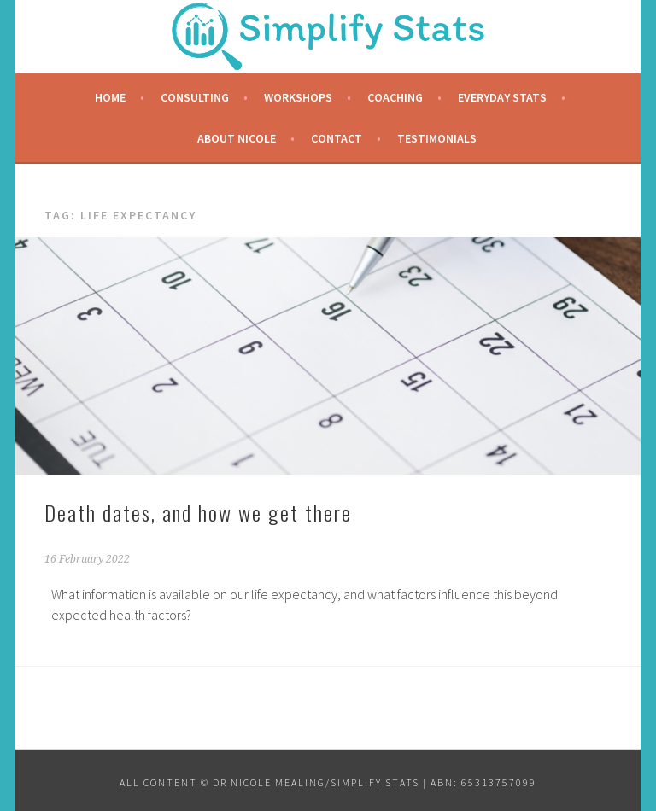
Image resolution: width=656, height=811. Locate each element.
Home (110, 97)
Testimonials (437, 138)
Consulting (195, 97)
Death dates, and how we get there (198, 512)
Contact (336, 138)
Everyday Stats (502, 97)
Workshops (298, 97)
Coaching (395, 97)
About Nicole (236, 138)
